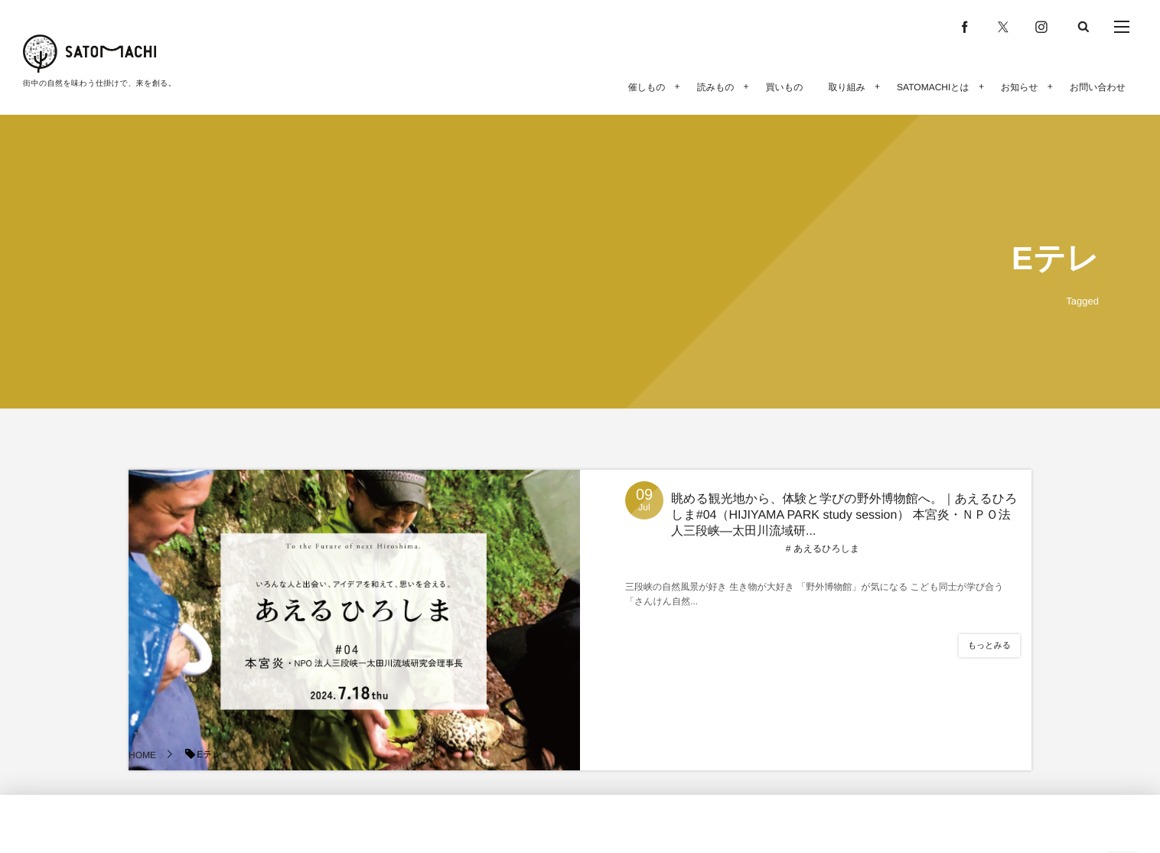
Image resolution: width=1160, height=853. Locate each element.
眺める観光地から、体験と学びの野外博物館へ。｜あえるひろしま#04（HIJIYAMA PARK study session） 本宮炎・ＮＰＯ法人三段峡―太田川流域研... (844, 515)
